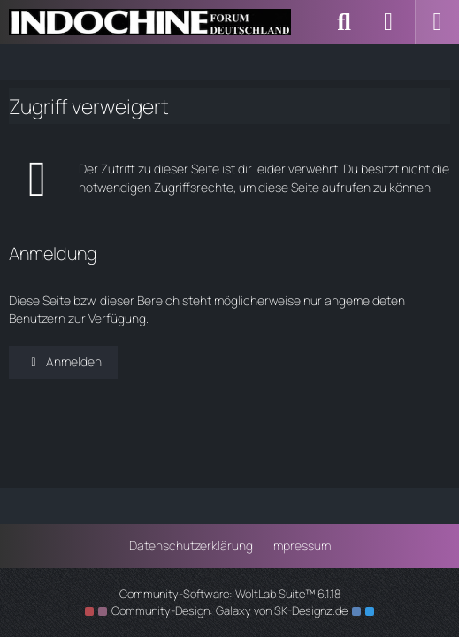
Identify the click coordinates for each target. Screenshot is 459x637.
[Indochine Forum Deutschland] (150, 22)
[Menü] (437, 22)
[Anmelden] (388, 22)
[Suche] (344, 22)
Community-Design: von (229, 610)
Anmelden (63, 361)
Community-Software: (229, 594)
